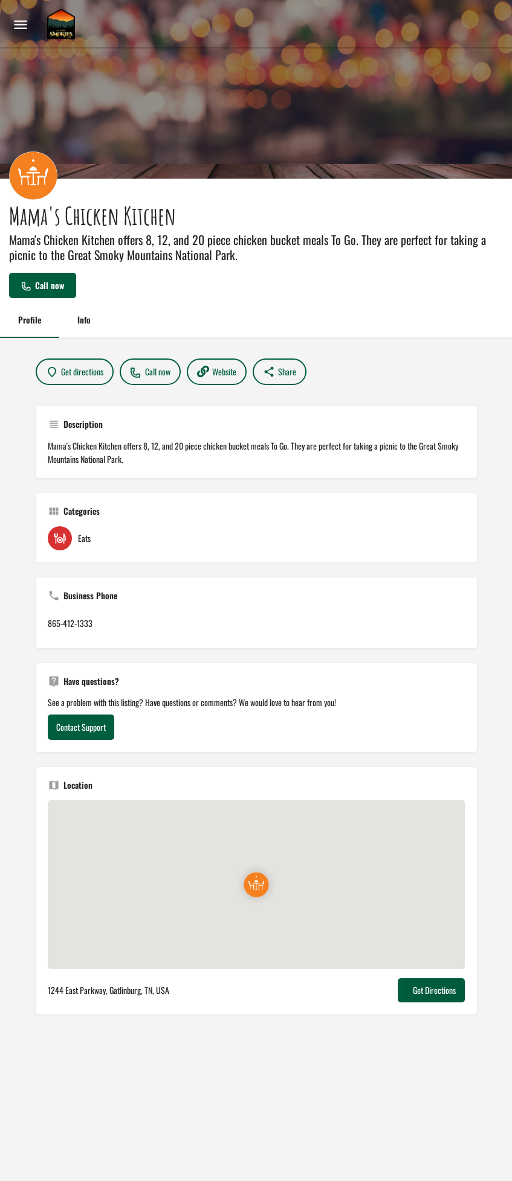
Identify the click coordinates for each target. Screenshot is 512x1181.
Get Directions (434, 990)
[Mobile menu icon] (20, 24)
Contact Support (81, 727)
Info (84, 319)
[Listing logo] (33, 175)
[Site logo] (62, 24)
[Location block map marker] (256, 884)
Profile (29, 319)
